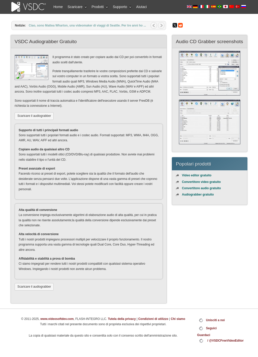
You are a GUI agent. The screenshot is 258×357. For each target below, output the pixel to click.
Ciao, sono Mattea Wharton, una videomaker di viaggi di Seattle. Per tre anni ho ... (87, 25)
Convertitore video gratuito (201, 182)
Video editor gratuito (196, 175)
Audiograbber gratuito (198, 194)
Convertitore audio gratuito (201, 188)
